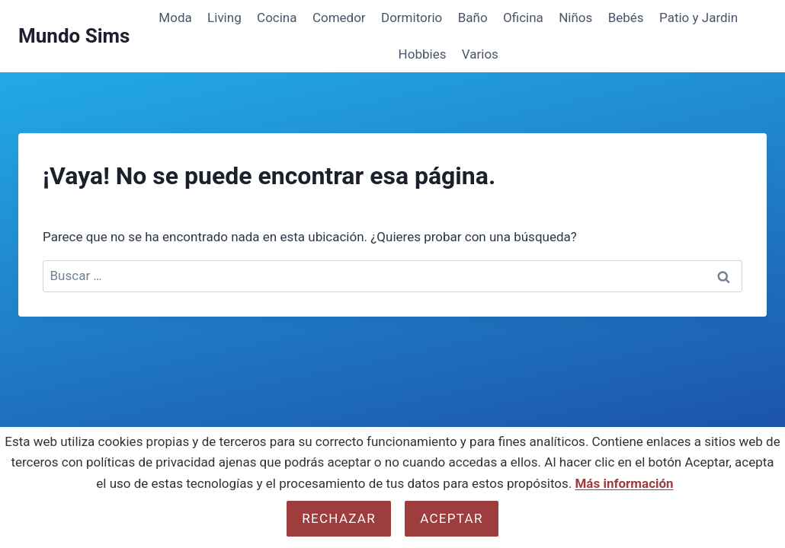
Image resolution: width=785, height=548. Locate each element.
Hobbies (423, 54)
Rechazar (339, 518)
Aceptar (451, 518)
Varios (480, 54)
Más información (624, 483)
